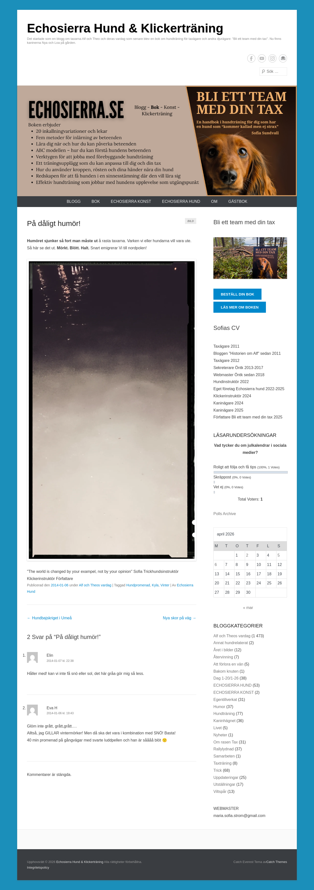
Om (214, 201)
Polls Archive (224, 514)
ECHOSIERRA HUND (181, 201)
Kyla (155, 585)
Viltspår (219, 791)
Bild (190, 221)
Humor (219, 707)
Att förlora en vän (228, 664)
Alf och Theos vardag (95, 585)
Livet (217, 728)
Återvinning (223, 657)
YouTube (262, 58)
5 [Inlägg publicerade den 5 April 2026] (278, 555)
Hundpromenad (138, 585)
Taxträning (222, 763)
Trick (217, 770)
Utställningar (224, 784)
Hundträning (224, 714)
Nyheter (220, 735)
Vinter (164, 585)
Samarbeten (224, 756)
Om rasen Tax (225, 742)
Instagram (272, 58)
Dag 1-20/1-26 (225, 678)
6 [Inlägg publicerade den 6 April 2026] (216, 565)
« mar (248, 608)
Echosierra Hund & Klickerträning (125, 28)
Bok (96, 201)
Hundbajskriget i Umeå (49, 618)
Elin (50, 655)
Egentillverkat (225, 699)
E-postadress (283, 58)
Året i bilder (223, 650)
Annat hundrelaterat (230, 643)
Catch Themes (276, 862)
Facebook (251, 58)
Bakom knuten (225, 671)
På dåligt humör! (53, 223)
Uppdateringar (225, 777)
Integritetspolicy (38, 867)
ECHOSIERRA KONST (131, 201)
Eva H (52, 708)
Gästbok (237, 201)
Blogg (74, 201)
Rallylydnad (223, 749)
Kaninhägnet (224, 721)
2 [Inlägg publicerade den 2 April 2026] (247, 555)
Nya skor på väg (179, 618)
